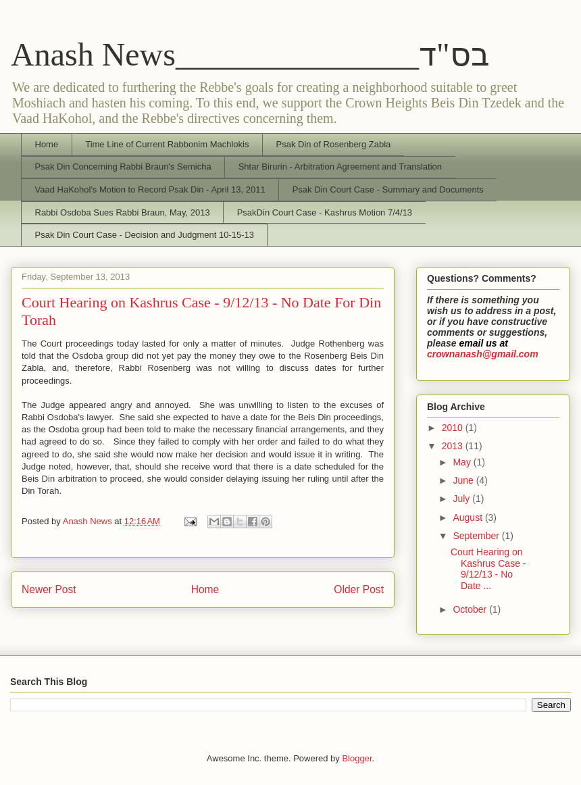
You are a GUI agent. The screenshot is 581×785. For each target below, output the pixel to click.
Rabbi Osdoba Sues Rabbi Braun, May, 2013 (122, 212)
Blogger (357, 758)
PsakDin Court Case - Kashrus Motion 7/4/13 (324, 212)
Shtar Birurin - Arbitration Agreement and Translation (340, 166)
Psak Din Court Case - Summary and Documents (388, 189)
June (464, 480)
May (463, 462)
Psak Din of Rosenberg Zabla (333, 144)
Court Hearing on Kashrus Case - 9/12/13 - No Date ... (488, 569)
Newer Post (49, 589)
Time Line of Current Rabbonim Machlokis (167, 144)
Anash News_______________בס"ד (250, 54)
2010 (453, 427)
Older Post (359, 589)
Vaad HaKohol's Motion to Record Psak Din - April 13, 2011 (150, 189)
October (471, 609)
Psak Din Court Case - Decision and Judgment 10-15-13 (144, 235)
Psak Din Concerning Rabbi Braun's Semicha (123, 166)
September (477, 535)
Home (47, 144)
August (468, 517)
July (462, 498)
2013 (453, 445)
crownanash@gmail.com (482, 354)
